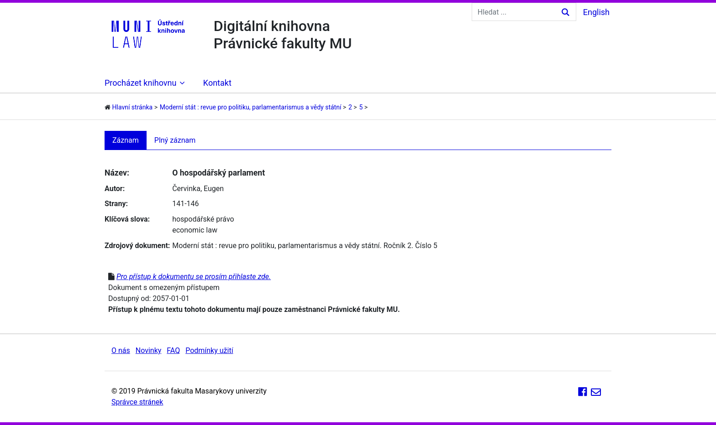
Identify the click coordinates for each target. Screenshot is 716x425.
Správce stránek (137, 402)
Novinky (149, 350)
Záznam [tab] (125, 140)
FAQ (173, 350)
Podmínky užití (209, 350)
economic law (194, 230)
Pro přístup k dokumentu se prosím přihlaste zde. (193, 276)
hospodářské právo (203, 219)
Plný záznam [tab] (175, 140)
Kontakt (217, 83)
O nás (120, 350)
